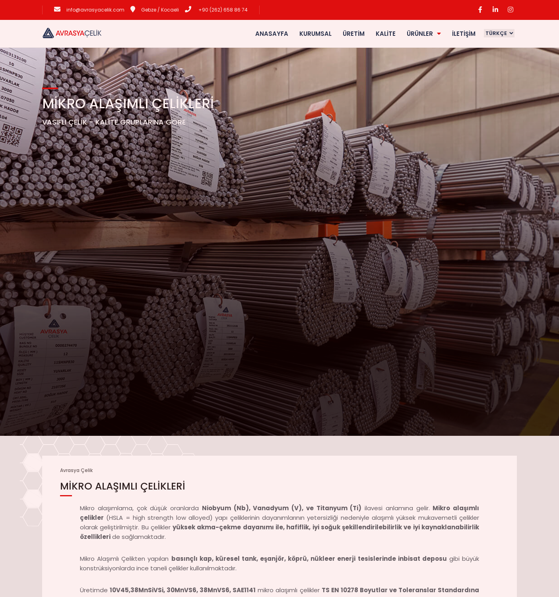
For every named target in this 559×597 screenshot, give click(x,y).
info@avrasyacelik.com (95, 9)
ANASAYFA (271, 33)
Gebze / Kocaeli (160, 9)
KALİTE (386, 33)
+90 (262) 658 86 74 (222, 9)
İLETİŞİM (464, 33)
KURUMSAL (315, 33)
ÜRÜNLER (424, 33)
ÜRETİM (354, 33)
